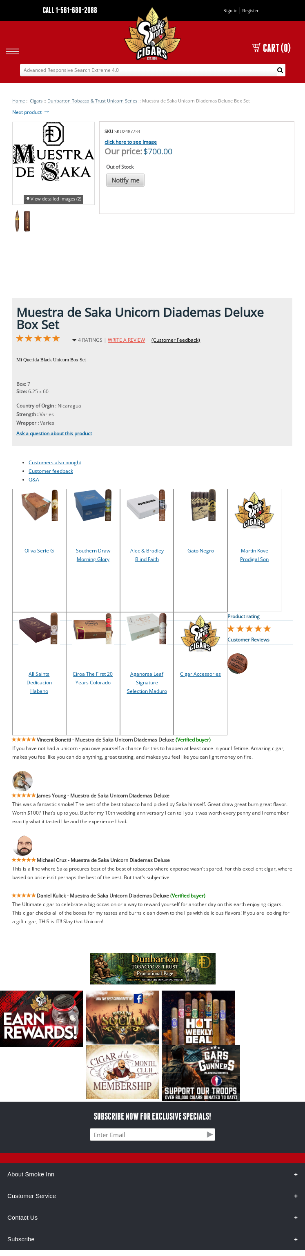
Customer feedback (51, 471)
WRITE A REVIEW (126, 339)
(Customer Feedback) (175, 339)
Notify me (125, 180)
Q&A (34, 479)
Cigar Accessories (200, 673)
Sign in (230, 10)
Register (250, 10)
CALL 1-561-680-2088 (70, 10)
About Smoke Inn (30, 1174)
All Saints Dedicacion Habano (39, 682)
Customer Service (31, 1195)
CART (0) (271, 47)
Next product (31, 112)
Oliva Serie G (39, 550)
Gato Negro (200, 550)
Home (18, 101)
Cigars (36, 101)
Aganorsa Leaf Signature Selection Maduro (147, 682)
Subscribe (21, 1239)
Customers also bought (55, 462)
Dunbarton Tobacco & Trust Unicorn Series (92, 101)
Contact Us (22, 1217)
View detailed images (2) (56, 199)
